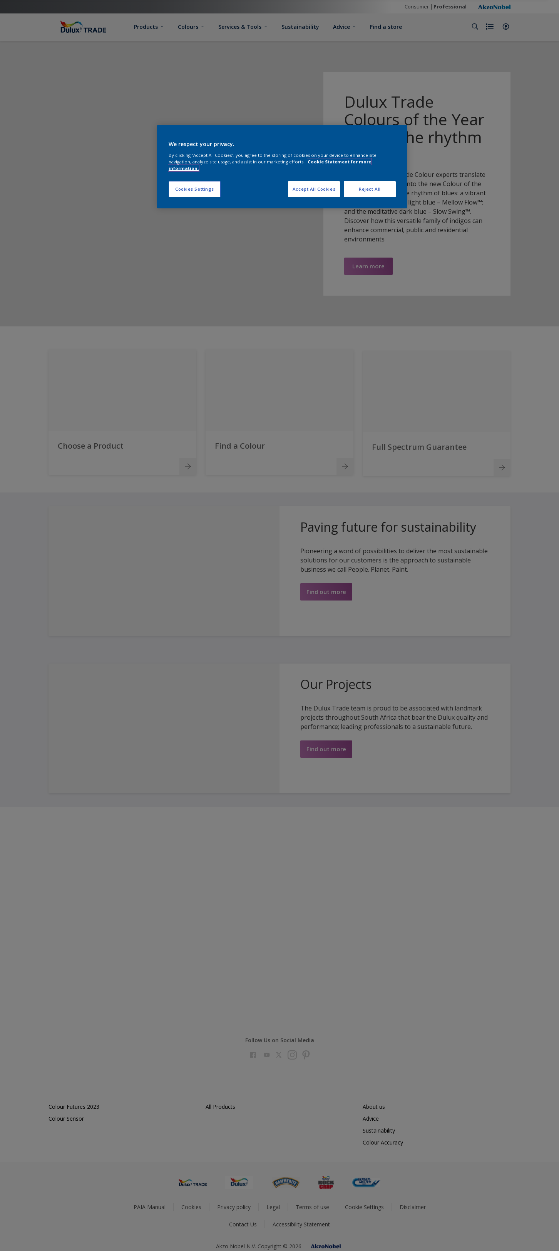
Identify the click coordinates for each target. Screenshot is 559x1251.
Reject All (370, 189)
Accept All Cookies (314, 189)
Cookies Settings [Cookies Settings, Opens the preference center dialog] (194, 189)
